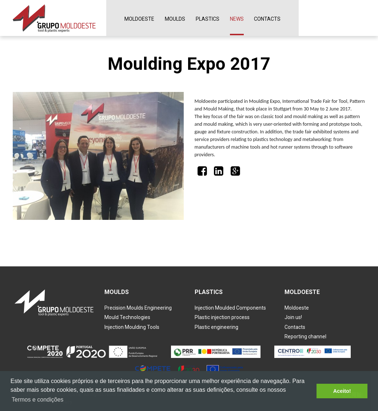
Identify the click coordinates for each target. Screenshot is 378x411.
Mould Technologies (127, 317)
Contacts (267, 18)
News (237, 18)
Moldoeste (139, 18)
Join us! (293, 317)
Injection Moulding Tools (131, 327)
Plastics (207, 18)
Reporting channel (305, 336)
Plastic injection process (222, 317)
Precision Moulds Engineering (138, 308)
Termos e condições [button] (37, 399)
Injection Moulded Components (230, 308)
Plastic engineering (216, 327)
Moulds (175, 18)
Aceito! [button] (342, 391)
